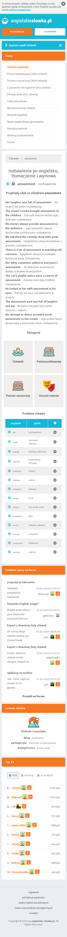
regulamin (33, 892)
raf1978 (16, 788)
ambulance (17, 489)
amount (16, 507)
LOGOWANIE (50, 31)
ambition (16, 480)
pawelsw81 (53, 657)
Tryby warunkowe (17, 101)
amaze (15, 442)
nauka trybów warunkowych (33, 902)
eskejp (15, 844)
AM (14, 432)
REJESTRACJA (17, 31)
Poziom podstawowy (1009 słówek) (27, 74)
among (15, 498)
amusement (18, 543)
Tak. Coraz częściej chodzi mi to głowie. (18, 683)
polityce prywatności (20, 9)
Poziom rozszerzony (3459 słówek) (27, 80)
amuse (15, 525)
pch (46, 637)
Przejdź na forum (33, 696)
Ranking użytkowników (20, 135)
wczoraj (27, 775)
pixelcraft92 (19, 825)
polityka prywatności (33, 897)
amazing (16, 461)
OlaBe (15, 853)
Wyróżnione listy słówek (21, 108)
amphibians (17, 516)
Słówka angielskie (18, 67)
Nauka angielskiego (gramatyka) (25, 121)
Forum (10, 142)
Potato (16, 834)
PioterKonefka (20, 872)
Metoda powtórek (17, 128)
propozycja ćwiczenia (20, 582)
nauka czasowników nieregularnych (33, 907)
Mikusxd (43, 594)
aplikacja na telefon (19, 673)
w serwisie (45, 775)
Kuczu (15, 816)
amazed (16, 452)
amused (16, 534)
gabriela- (48, 616)
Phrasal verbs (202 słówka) (22, 94)
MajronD (17, 797)
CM (14, 806)
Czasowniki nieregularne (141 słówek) (29, 87)
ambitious (17, 471)
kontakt (33, 913)
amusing (16, 552)
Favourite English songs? (23, 604)
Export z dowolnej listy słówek (26, 625)
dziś (13, 775)
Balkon (16, 863)
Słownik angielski (17, 115)
